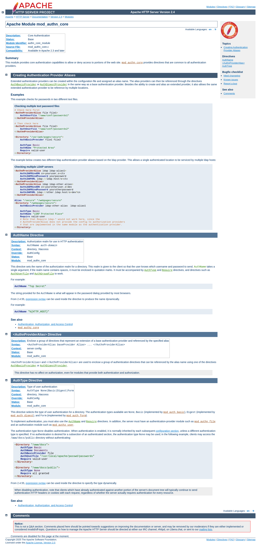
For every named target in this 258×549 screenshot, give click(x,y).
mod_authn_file (205, 421)
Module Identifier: (16, 43)
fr (215, 29)
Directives (222, 6)
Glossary (240, 6)
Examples (17, 94)
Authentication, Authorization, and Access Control (45, 324)
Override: (17, 253)
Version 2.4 (56, 16)
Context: (16, 249)
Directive (37, 235)
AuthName (227, 60)
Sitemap (251, 6)
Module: (16, 260)
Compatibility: (14, 50)
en (210, 29)
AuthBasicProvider (23, 84)
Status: (10, 39)
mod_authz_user (63, 425)
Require (167, 270)
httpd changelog (232, 75)
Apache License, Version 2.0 (40, 542)
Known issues (231, 79)
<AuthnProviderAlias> (233, 63)
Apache (9, 16)
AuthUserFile (20, 273)
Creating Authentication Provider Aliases (236, 49)
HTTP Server (23, 16)
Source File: (13, 46)
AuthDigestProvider (53, 84)
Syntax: (16, 245)
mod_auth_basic (174, 412)
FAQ (231, 6)
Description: (13, 35)
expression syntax (36, 299)
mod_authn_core (132, 62)
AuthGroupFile (44, 273)
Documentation (40, 16)
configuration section (167, 430)
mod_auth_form (76, 415)
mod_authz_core (28, 327)
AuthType (227, 66)
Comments (229, 93)
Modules (210, 6)
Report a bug (230, 83)
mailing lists (205, 529)
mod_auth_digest (22, 415)
